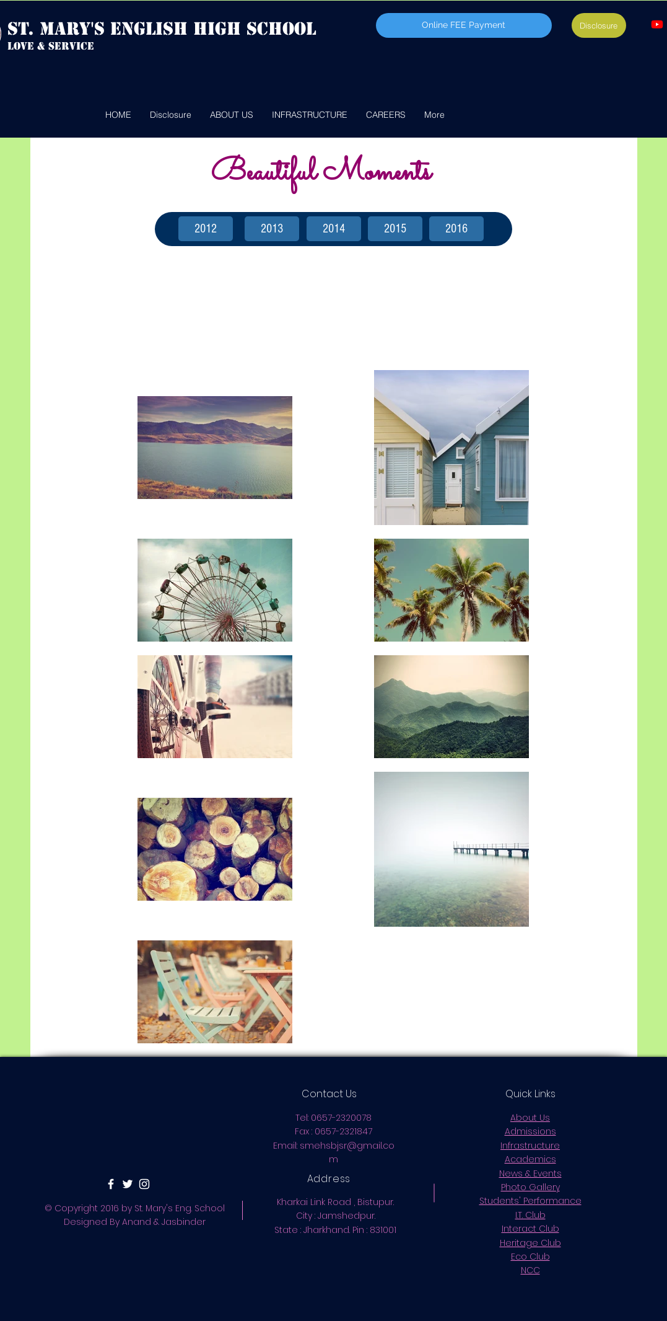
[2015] (395, 228)
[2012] (205, 228)
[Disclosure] (599, 25)
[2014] (334, 228)
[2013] (272, 228)
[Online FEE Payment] (464, 25)
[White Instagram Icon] (144, 1184)
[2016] (456, 228)
